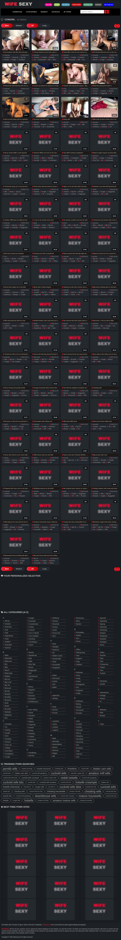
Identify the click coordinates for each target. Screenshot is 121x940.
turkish (102, 673)
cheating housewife (56, 791)
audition (8, 642)
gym (54, 636)
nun (77, 638)
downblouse (33, 676)
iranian (54, 681)
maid (54, 738)
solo (77, 757)
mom (54, 60)
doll (29, 673)
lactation (55, 721)
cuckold (22, 194)
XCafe (93, 189)
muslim (78, 624)
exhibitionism (33, 702)
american (15, 57)
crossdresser (33, 624)
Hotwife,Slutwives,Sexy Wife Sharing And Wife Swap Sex (20, 4)
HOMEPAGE (17, 12)
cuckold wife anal (111, 796)
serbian (79, 727)
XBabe (5, 525)
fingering (31, 725)
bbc (64, 225)
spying (102, 624)
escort (30, 693)
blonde (6, 60)
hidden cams (57, 656)
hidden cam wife (102, 768)
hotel (54, 662)
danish (31, 652)
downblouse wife (90, 787)
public (78, 693)
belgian (7, 676)
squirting (103, 627)
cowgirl (13, 60)
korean (55, 713)
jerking (55, 698)
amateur (7, 57)
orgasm (76, 93)
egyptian (31, 690)
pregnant (22, 496)
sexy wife (49, 4)
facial (30, 713)
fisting (30, 730)
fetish (30, 719)
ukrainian (103, 681)
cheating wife (88, 4)
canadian (8, 724)
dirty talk (96, 160)
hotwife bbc (6, 791)
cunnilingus (53, 160)
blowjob (111, 91)
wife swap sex (108, 4)
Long (44, 25)
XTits (64, 88)
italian (54, 687)
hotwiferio (72, 769)
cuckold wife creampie (30, 778)
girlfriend (96, 127)
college (7, 748)
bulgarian (45, 527)
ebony (30, 687)
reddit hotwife (76, 4)
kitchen (15, 563)
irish (53, 684)
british (21, 124)
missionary (80, 618)
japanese (55, 695)
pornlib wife (10, 768)
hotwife (57, 4)
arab (6, 633)
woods (102, 716)
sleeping (79, 736)
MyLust (35, 558)
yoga (102, 724)
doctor (30, 667)
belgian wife (105, 782)
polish (78, 681)
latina (25, 160)
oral (77, 655)
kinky (54, 707)
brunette (7, 127)
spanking (103, 621)
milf (49, 60)
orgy (78, 661)
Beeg (34, 223)
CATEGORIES (31, 12)
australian (8, 645)
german (23, 395)
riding (55, 261)
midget (54, 753)
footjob (31, 736)
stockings (103, 630)
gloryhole (55, 624)
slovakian (79, 739)
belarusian (8, 673)
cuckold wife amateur (48, 782)
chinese (8, 742)
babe (65, 91)
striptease (103, 636)
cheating (52, 91)
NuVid (64, 223)
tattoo (102, 652)
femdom (31, 716)
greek (54, 630)
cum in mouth (33, 633)
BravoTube (36, 357)
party (78, 675)
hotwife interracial (44, 769)
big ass (36, 124)
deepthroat (37, 328)
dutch (30, 679)
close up (8, 745)
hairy (78, 91)
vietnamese (104, 692)
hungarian (50, 194)
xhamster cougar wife (77, 773)
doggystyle (103, 93)
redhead (21, 529)
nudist (78, 635)
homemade (42, 60)
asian (6, 91)
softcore (44, 496)
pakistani (79, 672)
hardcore (104, 127)
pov (83, 60)
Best (7, 25)
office (78, 649)
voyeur (102, 698)
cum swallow (16, 361)
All (32, 25)
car (25, 359)
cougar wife (39, 787)
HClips (34, 256)
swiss (102, 645)
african (7, 621)
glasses (55, 621)
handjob (51, 57)
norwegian (80, 632)
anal (6, 630)
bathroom (7, 294)
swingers (103, 642)
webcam (103, 710)
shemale (79, 730)
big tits (23, 57)
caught (7, 733)
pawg (78, 678)
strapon (103, 633)
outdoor (79, 664)
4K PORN (67, 12)
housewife (37, 529)
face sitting (45, 93)
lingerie (46, 294)
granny (55, 627)
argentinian (9, 636)
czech (30, 645)
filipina (31, 722)
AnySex (94, 256)
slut (77, 745)
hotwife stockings (27, 769)
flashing (31, 733)
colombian (9, 751)
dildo (30, 661)
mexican (55, 750)
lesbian (55, 727)
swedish (103, 639)
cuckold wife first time (36, 791)
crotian (31, 627)
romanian (80, 710)
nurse (78, 641)
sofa (54, 328)
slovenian (80, 742)
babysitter (8, 658)
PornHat (65, 458)
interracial (78, 227)
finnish (31, 728)
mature (70, 160)
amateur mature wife (49, 778)
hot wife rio (65, 4)
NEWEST (44, 12)
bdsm (44, 158)
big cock (14, 158)
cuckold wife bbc (13, 782)
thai (101, 661)
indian (80, 395)
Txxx (5, 256)
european (44, 462)
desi (30, 658)
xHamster (6, 55)
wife (70, 127)
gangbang (32, 753)
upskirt (102, 684)
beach (12, 192)
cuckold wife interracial (10, 778)
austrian (66, 57)
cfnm (7, 736)
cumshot (81, 57)
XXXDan (35, 491)
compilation (75, 158)
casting (7, 730)
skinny (78, 733)
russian (83, 496)
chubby (95, 227)
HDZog (64, 424)
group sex (56, 633)
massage (55, 741)
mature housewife (90, 795)
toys (101, 670)
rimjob (78, 707)
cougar (21, 426)
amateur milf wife (99, 773)
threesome (104, 664)
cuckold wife (85, 769)
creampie (22, 60)
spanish (103, 618)
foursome (32, 739)
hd (35, 60)
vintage (103, 695)
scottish (79, 724)
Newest (19, 25)
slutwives (98, 4)
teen (102, 658)
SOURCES (56, 12)
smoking (79, 748)
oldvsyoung (80, 652)
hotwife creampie (86, 782)
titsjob (102, 667)
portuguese (80, 684)
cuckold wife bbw (70, 786)
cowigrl (44, 57)
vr (100, 701)
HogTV (5, 424)
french (73, 294)
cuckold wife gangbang (39, 773)
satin (78, 721)
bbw (5, 192)
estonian (31, 696)
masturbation (57, 744)
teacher (103, 655)
